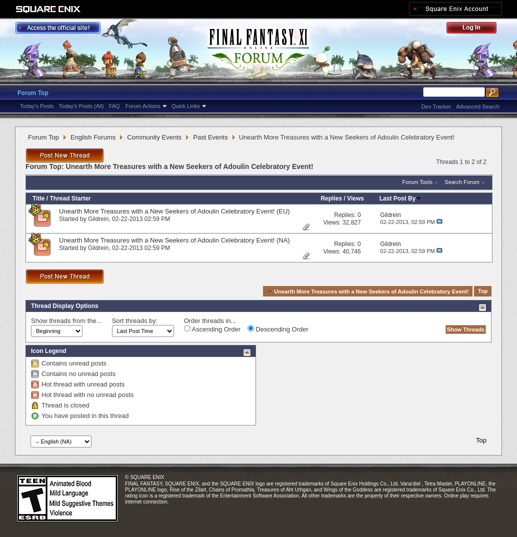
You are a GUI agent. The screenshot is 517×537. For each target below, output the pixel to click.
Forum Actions (143, 106)
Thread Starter (70, 198)
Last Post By (401, 198)
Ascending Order (212, 329)
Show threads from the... (66, 320)
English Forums (93, 137)
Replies (331, 198)
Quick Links (186, 106)
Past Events (210, 137)
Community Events (154, 137)
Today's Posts (37, 106)
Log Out (476, 29)
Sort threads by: (135, 320)
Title (38, 198)
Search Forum (462, 182)
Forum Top (33, 93)
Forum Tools (417, 182)
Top (483, 291)
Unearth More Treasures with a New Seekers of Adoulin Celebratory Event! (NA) (174, 240)
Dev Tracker (436, 107)
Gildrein (98, 219)
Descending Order (278, 329)
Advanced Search (478, 107)
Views (355, 198)
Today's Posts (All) (81, 106)
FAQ (114, 106)
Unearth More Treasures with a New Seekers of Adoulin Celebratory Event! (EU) (174, 211)
